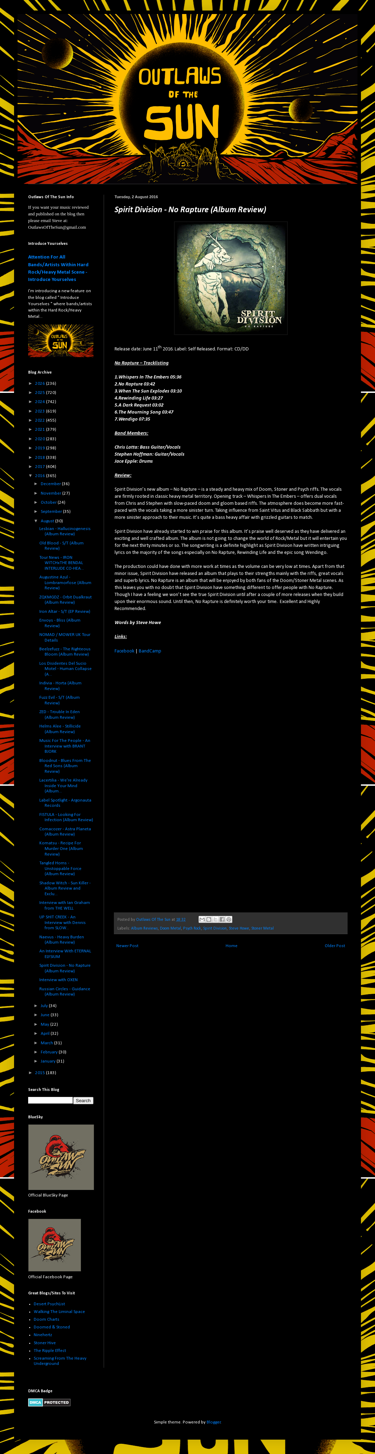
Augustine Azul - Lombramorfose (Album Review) (65, 582)
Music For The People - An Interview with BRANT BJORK (64, 746)
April (46, 1033)
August (48, 521)
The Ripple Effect (50, 1350)
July (45, 1006)
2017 (40, 466)
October (49, 502)
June (46, 1015)
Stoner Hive (45, 1343)
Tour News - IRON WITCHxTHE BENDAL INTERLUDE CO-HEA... (61, 563)
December (51, 484)
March (47, 1043)
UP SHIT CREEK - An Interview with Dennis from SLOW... (62, 922)
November (51, 493)
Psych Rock (192, 928)
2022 (40, 420)
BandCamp (150, 651)
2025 (40, 392)
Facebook (124, 651)
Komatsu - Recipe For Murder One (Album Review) (61, 848)
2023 (40, 411)
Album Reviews (144, 928)
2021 (40, 429)
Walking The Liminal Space (59, 1311)
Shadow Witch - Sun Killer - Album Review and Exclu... (65, 888)
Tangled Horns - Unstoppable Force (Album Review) (60, 868)
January (49, 1061)
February (50, 1052)
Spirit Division (215, 928)
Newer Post (127, 946)
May (45, 1024)
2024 (40, 402)
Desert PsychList (49, 1304)
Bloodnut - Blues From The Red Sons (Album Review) (65, 766)
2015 (40, 1073)
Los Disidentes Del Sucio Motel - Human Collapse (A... (65, 669)
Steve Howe (239, 928)
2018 (40, 457)
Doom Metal (170, 928)
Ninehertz (43, 1335)
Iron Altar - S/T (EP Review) (64, 611)
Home (232, 946)
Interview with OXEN (58, 980)
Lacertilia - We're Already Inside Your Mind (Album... (63, 785)
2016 (40, 476)
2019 (40, 448)
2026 (40, 383)
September (52, 511)
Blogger (214, 1422)
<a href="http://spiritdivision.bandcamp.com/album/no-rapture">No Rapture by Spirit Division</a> (176, 782)
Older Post (335, 946)
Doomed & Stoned (52, 1327)
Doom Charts (46, 1319)
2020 (40, 439)
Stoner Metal (262, 928)
